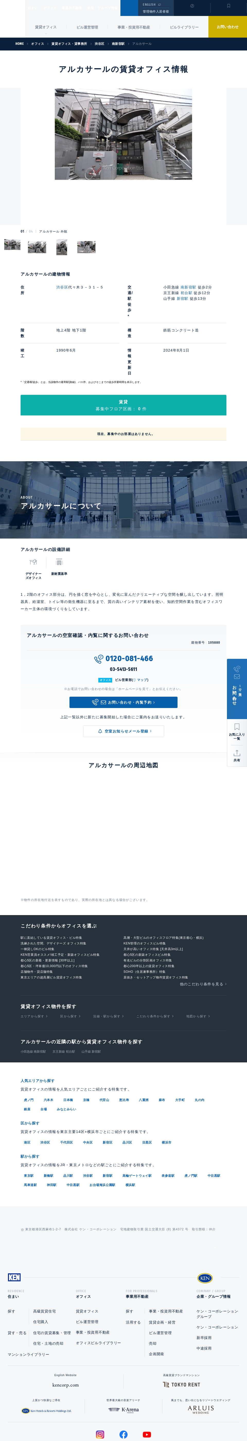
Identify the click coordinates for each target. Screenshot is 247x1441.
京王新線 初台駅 (63, 1005)
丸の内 (200, 1053)
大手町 (180, 1053)
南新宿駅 (189, 287)
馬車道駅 (30, 1137)
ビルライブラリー (184, 27)
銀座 (27, 1062)
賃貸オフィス (87, 1265)
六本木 (49, 1053)
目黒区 (147, 1095)
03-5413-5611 (123, 623)
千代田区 (66, 1095)
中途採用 (204, 1302)
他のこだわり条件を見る (201, 938)
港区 (27, 1095)
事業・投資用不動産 (134, 27)
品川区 (127, 1095)
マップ (142, 634)
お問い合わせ (228, 27)
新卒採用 (204, 1292)
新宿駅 (183, 298)
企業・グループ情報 (118, 8)
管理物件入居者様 (156, 11)
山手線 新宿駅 (91, 1005)
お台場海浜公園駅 (103, 1137)
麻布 (162, 1053)
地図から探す (196, 970)
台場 (43, 1062)
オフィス (56, 8)
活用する (133, 1276)
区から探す (68, 970)
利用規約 (151, 1421)
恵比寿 (124, 1053)
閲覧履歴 (191, 11)
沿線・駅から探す (106, 970)
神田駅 (52, 1137)
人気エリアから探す (41, 1034)
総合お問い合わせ (71, 1421)
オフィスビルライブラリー (98, 1297)
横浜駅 (130, 1137)
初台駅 (186, 293)
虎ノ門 (29, 1053)
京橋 (86, 1053)
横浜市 (167, 1095)
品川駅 (68, 1128)
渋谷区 (62, 287)
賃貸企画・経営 (162, 1276)
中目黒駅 (214, 1128)
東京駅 (29, 1128)
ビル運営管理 (87, 27)
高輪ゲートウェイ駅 (137, 1128)
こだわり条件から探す (153, 970)
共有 (237, 760)
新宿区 (107, 1095)
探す (11, 1265)
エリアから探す (32, 970)
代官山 (104, 1053)
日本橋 (68, 1053)
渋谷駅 (88, 1128)
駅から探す (32, 1109)
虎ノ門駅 (190, 1128)
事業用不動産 (83, 8)
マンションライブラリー (28, 1309)
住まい (35, 8)
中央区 (88, 1095)
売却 (152, 1297)
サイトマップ (179, 1421)
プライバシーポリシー (115, 1421)
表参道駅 (168, 1128)
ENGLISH (149, 4)
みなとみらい (66, 1062)
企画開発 (156, 1308)
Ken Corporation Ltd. (13, 19)
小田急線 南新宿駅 (33, 1005)
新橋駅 (49, 1128)
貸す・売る (17, 1287)
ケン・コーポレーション (217, 1281)
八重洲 (144, 1053)
